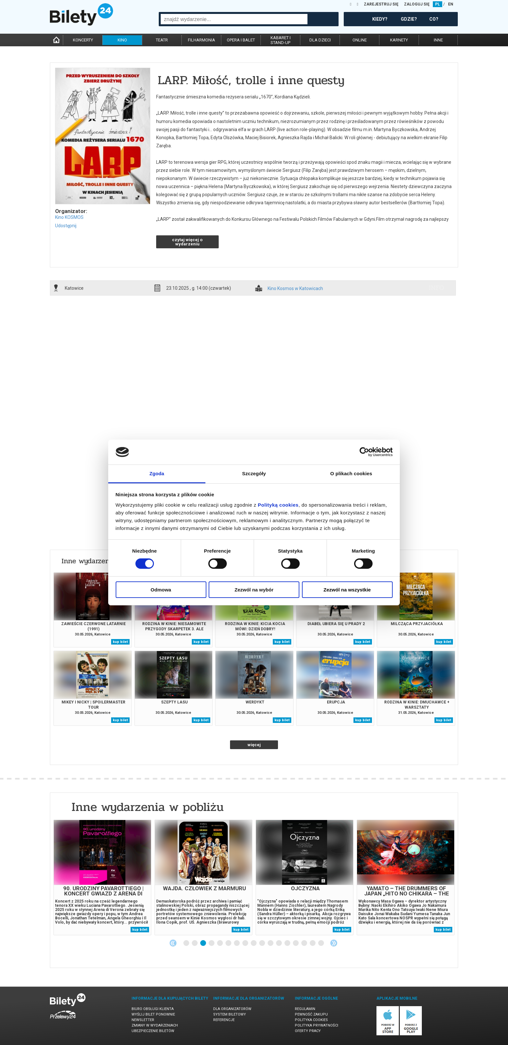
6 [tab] (228, 943)
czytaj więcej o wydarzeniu (187, 241)
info (436, 287)
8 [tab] (245, 943)
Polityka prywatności (316, 1025)
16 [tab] (313, 943)
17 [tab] (321, 943)
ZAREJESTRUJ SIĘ (381, 4)
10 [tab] (262, 943)
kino (122, 40)
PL (437, 4)
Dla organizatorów (232, 1009)
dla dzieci (320, 40)
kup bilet (120, 642)
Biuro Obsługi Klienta (153, 1009)
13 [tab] (287, 943)
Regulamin (305, 1009)
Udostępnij (65, 225)
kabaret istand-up (281, 40)
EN (450, 4)
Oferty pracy (308, 1031)
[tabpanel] (102, 877)
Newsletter (143, 1020)
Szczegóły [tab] (254, 473)
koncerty (83, 40)
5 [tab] (220, 943)
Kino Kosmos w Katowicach (295, 288)
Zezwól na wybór (254, 589)
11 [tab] (271, 943)
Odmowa (161, 589)
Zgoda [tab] (156, 473)
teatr (162, 40)
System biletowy (229, 1014)
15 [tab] (304, 943)
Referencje (224, 1020)
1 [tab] (186, 943)
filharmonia (201, 40)
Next (333, 943)
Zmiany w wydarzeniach (155, 1025)
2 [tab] (195, 943)
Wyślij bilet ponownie (153, 1014)
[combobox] (234, 19)
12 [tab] (279, 943)
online (359, 40)
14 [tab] (296, 943)
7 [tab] (237, 943)
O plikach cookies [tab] (351, 473)
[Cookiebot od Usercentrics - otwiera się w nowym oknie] (364, 452)
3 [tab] (203, 943)
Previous (173, 943)
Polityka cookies (311, 1020)
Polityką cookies (278, 505)
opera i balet (241, 40)
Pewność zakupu (311, 1014)
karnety (399, 40)
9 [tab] (254, 943)
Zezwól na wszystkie (347, 589)
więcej (254, 744)
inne (438, 40)
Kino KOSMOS (69, 217)
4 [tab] (212, 943)
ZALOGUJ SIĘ (417, 4)
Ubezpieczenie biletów (153, 1031)
